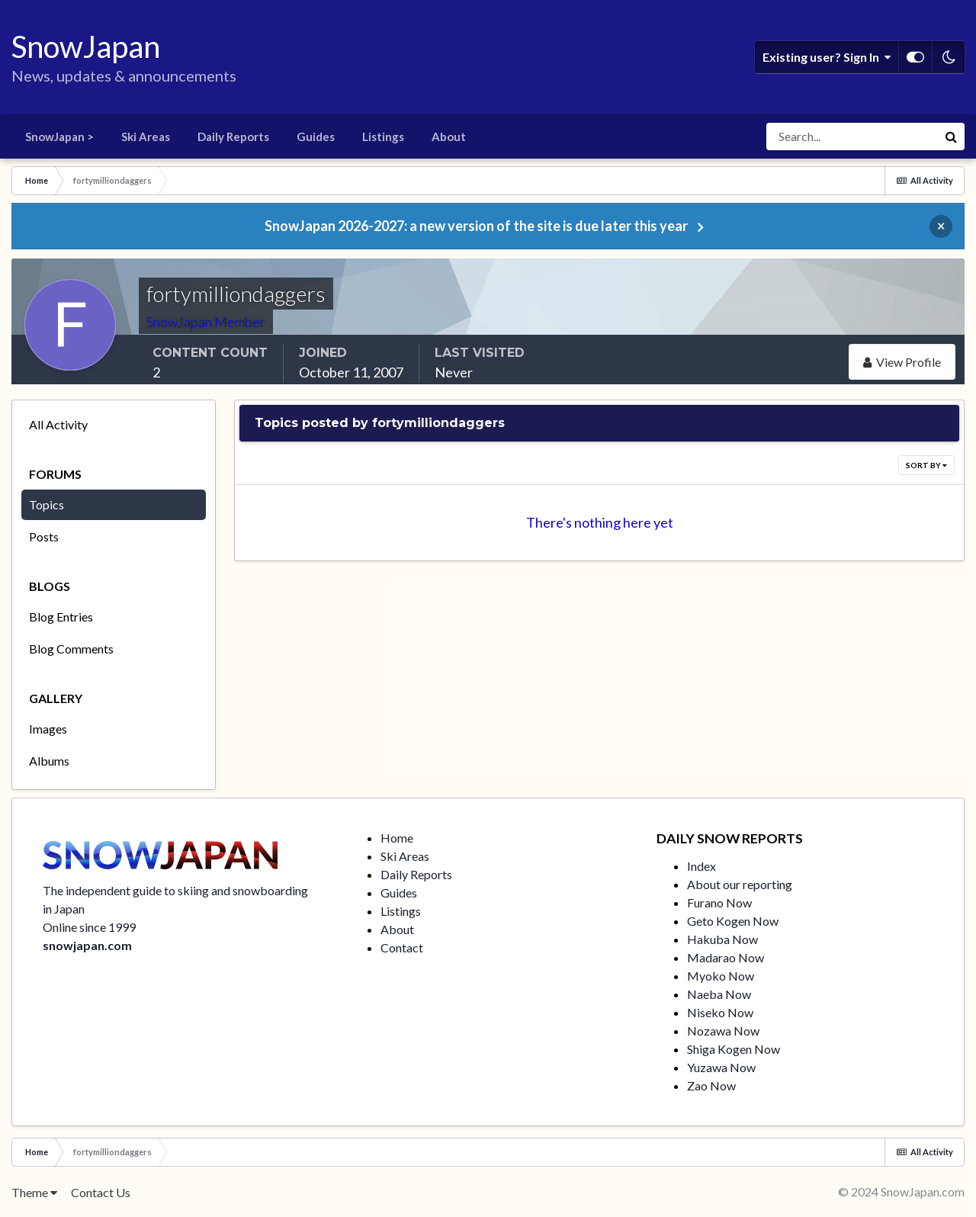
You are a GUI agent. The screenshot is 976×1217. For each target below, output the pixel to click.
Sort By (926, 465)
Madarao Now (725, 957)
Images (48, 728)
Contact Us (100, 1192)
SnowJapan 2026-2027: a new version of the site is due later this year (476, 225)
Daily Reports (233, 136)
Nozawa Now (723, 1030)
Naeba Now (719, 994)
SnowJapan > (59, 136)
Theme (34, 1192)
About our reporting (739, 884)
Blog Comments (71, 648)
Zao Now (711, 1085)
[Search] (851, 136)
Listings (383, 136)
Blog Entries (61, 616)
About (449, 136)
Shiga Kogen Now (733, 1049)
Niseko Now (720, 1012)
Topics (46, 504)
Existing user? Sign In (826, 57)
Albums (49, 760)
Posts (44, 536)
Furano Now (719, 902)
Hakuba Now (722, 939)
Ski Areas (145, 136)
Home (396, 837)
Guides (316, 136)
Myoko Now (720, 975)
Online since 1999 (89, 927)
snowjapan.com (87, 945)
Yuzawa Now (721, 1067)
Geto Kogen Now (733, 921)
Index (701, 866)
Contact (401, 947)
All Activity (58, 424)
